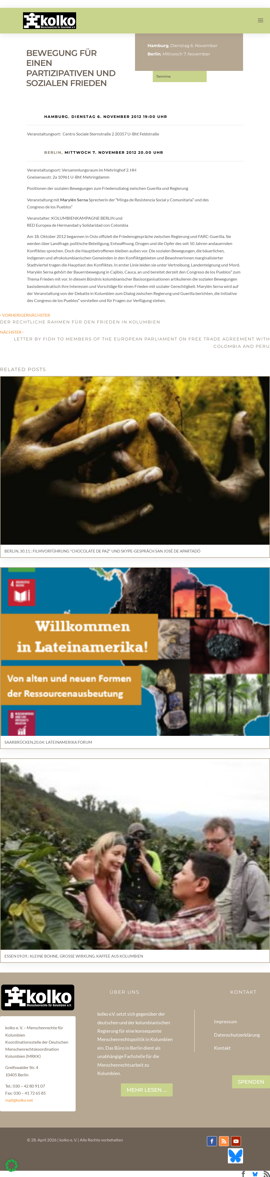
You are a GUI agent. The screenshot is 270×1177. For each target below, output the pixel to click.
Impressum (225, 1021)
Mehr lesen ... (147, 1090)
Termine (163, 76)
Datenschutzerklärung (237, 1035)
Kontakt (222, 1048)
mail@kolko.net (19, 1100)
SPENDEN (251, 1082)
